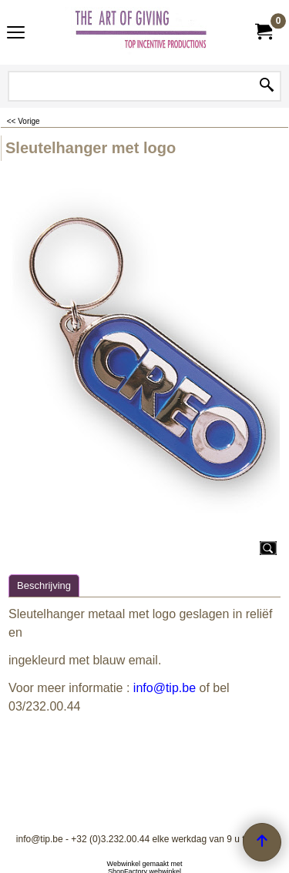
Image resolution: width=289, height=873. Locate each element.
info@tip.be (164, 687)
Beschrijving (44, 585)
